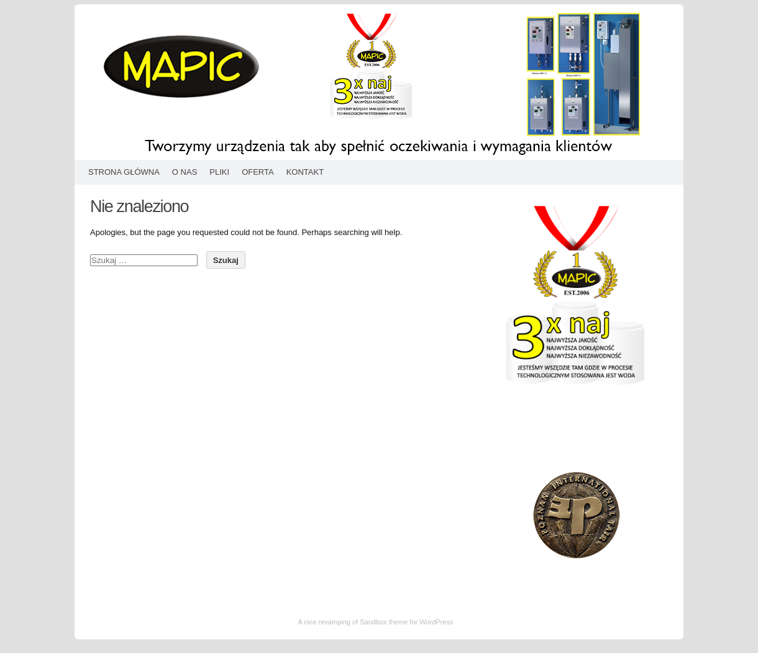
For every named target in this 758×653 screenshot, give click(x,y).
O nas (184, 172)
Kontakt (305, 172)
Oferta (258, 172)
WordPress (436, 622)
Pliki (219, 172)
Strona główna (124, 172)
